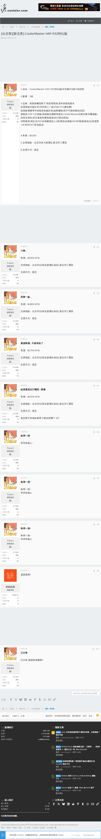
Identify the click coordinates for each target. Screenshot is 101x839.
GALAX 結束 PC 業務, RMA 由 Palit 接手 (75, 787)
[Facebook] (99, 826)
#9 (98, 571)
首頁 (90, 716)
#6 (98, 432)
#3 (98, 293)
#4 (98, 339)
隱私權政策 (76, 716)
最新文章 (59, 727)
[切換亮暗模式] (89, 20)
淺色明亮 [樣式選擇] (5, 716)
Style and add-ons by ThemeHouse (64, 825)
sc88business (44, 739)
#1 (98, 85)
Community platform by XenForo (24, 825)
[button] (3, 20)
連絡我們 (49, 716)
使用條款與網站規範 (62, 716)
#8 (98, 524)
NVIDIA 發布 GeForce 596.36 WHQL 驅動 (75, 776)
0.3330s (35, 827)
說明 (84, 716)
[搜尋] (97, 20)
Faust (5, 38)
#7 (98, 478)
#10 (97, 649)
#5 (98, 386)
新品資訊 (59, 740)
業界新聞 (59, 755)
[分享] (94, 85)
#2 (98, 247)
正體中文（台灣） (19, 716)
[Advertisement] (50, 59)
